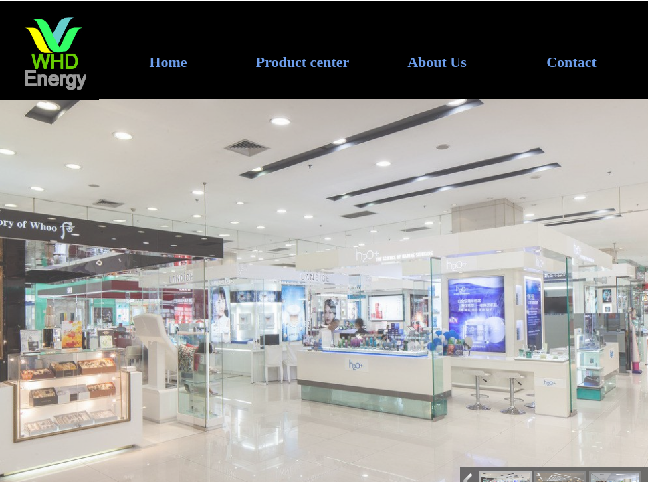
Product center (303, 62)
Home (168, 62)
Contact (571, 62)
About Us (437, 62)
